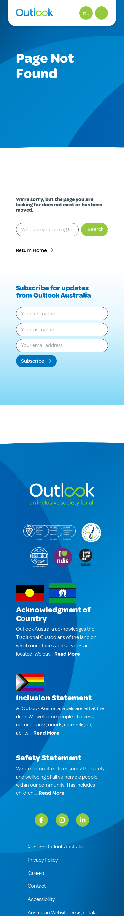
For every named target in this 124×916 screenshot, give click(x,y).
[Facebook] (41, 820)
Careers (36, 873)
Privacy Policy (43, 860)
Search (96, 229)
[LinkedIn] (82, 820)
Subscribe (33, 361)
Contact (37, 886)
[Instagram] (62, 820)
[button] (101, 13)
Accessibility (41, 899)
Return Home (31, 250)
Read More (67, 654)
